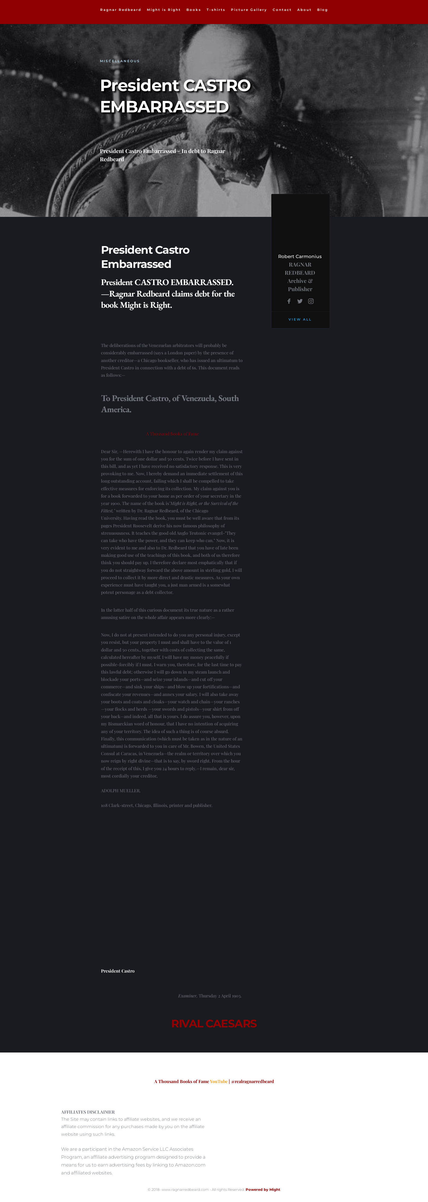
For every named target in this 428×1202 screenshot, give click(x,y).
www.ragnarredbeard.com (185, 1189)
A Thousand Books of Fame (172, 433)
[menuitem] (121, 10)
